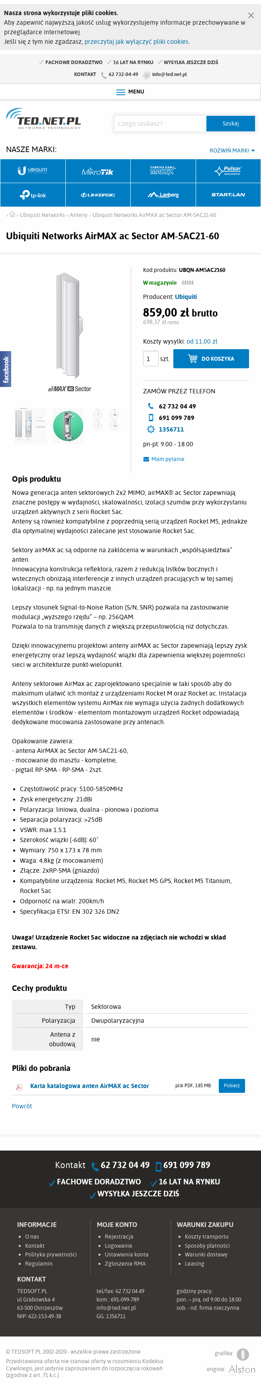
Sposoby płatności (207, 1245)
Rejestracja (119, 1236)
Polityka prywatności (51, 1254)
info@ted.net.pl (169, 74)
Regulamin (39, 1263)
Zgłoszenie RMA (125, 1263)
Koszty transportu (207, 1236)
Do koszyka (218, 358)
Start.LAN (228, 195)
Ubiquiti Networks (33, 171)
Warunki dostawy (206, 1254)
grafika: (232, 1354)
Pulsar (228, 171)
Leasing (194, 1263)
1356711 (171, 429)
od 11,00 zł (202, 341)
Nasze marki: (31, 149)
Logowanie (118, 1245)
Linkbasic (98, 195)
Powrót (22, 1106)
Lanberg (163, 195)
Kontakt (85, 74)
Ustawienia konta (127, 1254)
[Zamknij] (251, 13)
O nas (32, 1236)
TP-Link (33, 195)
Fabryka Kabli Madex (163, 171)
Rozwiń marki (229, 150)
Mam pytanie (167, 459)
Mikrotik (98, 171)
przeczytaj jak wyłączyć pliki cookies (136, 41)
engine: (231, 1370)
